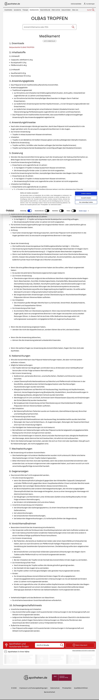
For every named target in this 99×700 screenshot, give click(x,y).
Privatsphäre (66, 688)
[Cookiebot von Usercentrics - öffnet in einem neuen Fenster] (10, 21)
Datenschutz (54, 688)
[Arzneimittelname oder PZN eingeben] (49, 27)
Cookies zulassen (86, 3)
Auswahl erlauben (86, 8)
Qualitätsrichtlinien (81, 688)
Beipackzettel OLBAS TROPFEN (21, 48)
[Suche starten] (73, 27)
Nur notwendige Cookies (86, 12)
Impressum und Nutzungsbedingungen (33, 688)
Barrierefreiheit (49, 693)
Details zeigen (83, 21)
